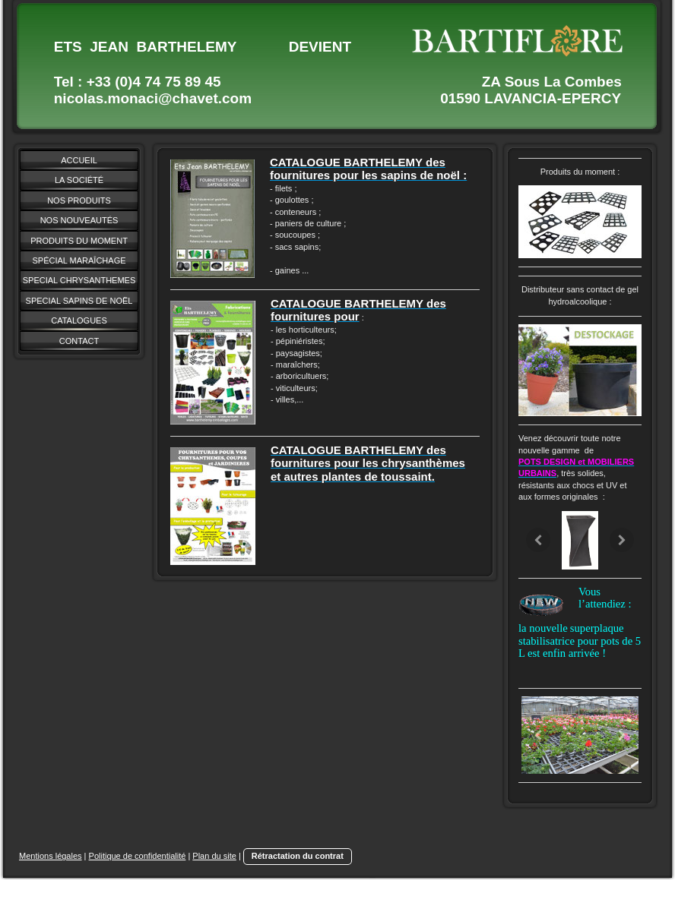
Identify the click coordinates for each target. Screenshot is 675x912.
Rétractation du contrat (298, 855)
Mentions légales (50, 855)
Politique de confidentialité (137, 855)
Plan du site (214, 855)
